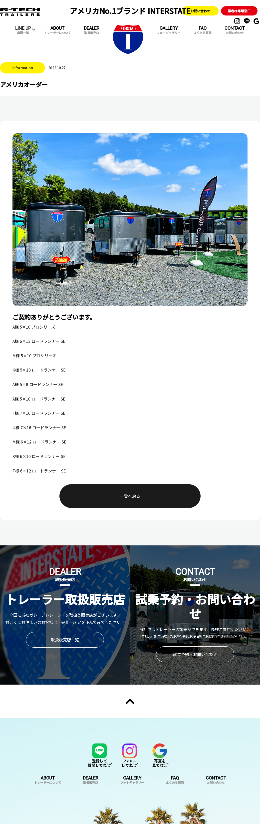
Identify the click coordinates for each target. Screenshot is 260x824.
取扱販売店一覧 (65, 625)
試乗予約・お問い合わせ (195, 640)
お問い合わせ (200, 10)
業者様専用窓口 (239, 10)
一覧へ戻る (130, 489)
